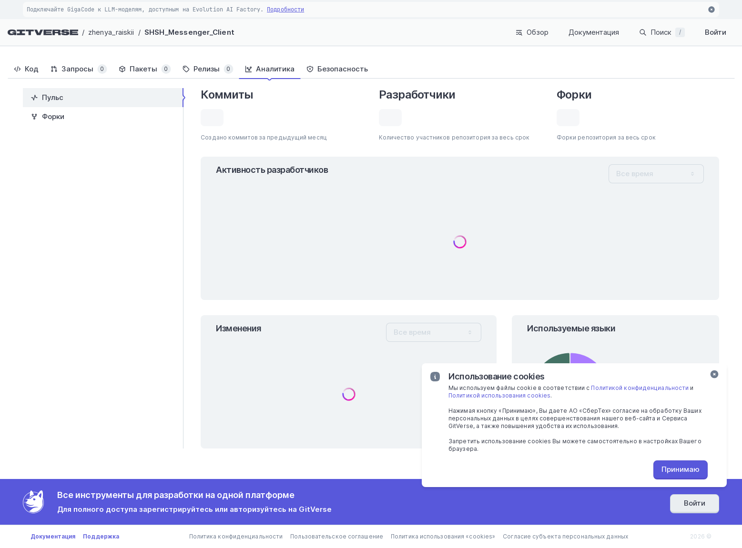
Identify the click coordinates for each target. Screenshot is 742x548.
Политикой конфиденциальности (640, 387)
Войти (715, 32)
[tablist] (371, 69)
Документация (594, 32)
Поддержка (101, 536)
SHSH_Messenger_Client (189, 32)
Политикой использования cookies (499, 395)
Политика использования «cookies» (443, 536)
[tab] (26, 69)
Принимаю (680, 469)
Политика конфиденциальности (236, 536)
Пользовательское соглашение (336, 536)
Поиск (662, 32)
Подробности (285, 9)
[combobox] (656, 173)
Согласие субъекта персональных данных (565, 536)
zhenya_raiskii (111, 32)
